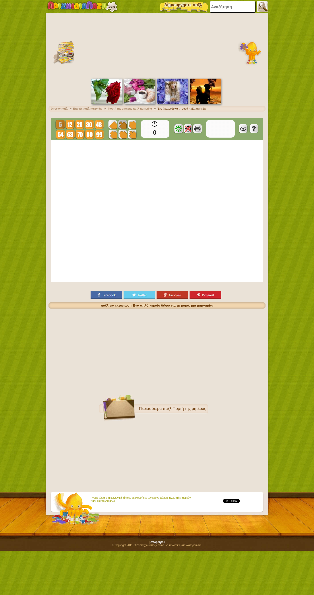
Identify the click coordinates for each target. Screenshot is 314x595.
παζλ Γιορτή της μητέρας (184, 408)
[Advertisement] (157, 45)
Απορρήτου (157, 542)
